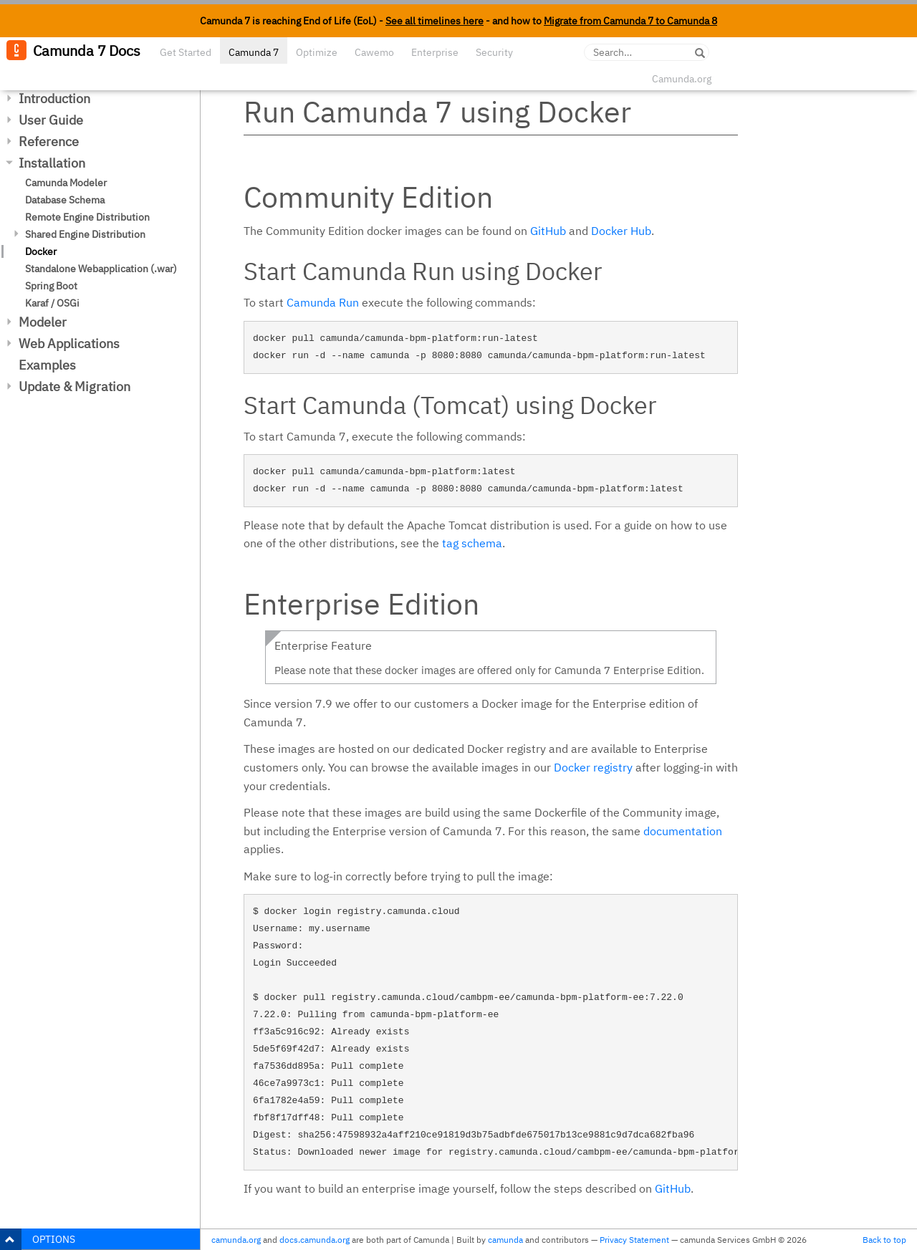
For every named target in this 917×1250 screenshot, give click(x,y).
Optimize (316, 52)
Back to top (884, 1239)
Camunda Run (323, 302)
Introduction (54, 98)
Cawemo (374, 52)
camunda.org (236, 1239)
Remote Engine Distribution (87, 217)
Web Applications (69, 343)
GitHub (548, 230)
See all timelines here (434, 20)
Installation (52, 163)
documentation (682, 831)
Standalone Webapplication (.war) (101, 268)
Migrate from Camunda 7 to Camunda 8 (630, 20)
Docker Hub (621, 230)
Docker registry (593, 767)
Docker (41, 251)
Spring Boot (51, 285)
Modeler (43, 322)
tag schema (472, 543)
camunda (505, 1239)
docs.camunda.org (314, 1239)
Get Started (185, 52)
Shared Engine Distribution (85, 234)
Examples (47, 365)
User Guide (51, 120)
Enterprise (434, 52)
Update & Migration (74, 386)
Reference (49, 141)
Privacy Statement (634, 1239)
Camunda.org (681, 78)
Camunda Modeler (66, 182)
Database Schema (65, 199)
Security (494, 52)
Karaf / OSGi (52, 303)
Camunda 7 (254, 52)
